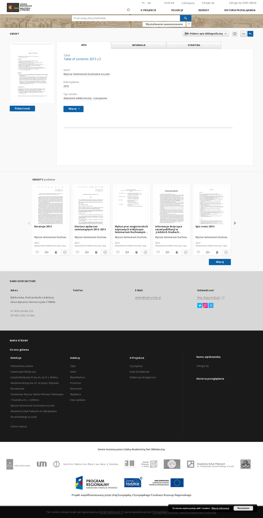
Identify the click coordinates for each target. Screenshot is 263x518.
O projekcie (136, 366)
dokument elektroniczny (77, 98)
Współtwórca (77, 377)
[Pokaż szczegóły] (64, 252)
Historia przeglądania (239, 10)
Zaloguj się (208, 2)
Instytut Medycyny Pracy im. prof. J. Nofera (34, 377)
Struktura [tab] (194, 45)
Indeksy (203, 10)
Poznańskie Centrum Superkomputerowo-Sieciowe (184, 512)
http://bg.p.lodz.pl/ (208, 297)
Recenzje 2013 (43, 226)
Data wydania (77, 400)
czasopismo (100, 98)
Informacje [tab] (138, 45)
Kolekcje (177, 10)
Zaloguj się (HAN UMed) (242, 2)
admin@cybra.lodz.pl (148, 297)
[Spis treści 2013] (212, 205)
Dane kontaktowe (139, 371)
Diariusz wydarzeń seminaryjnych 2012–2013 (90, 228)
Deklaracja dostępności (143, 377)
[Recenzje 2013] (51, 205)
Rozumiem (243, 508)
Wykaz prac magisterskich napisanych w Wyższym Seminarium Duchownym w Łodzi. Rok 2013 (131, 229)
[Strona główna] (128, 8)
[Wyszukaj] (185, 18)
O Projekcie (148, 10)
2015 (66, 86)
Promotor (75, 383)
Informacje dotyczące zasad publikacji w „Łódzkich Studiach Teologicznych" (168, 229)
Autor (73, 371)
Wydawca (75, 394)
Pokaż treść (22, 108)
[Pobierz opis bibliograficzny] (46, 252)
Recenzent (76, 388)
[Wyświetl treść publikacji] (55, 252)
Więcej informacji (220, 508)
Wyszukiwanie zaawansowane (164, 24)
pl (250, 34)
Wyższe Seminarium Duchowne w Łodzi (86, 74)
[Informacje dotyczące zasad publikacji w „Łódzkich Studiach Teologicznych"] (171, 205)
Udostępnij (188, 3)
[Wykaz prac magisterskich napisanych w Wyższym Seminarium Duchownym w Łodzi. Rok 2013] (131, 205)
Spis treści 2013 (204, 226)
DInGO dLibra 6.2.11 (111, 512)
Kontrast (169, 2)
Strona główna (19, 349)
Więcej (220, 261)
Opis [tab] (83, 45)
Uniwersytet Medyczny (23, 371)
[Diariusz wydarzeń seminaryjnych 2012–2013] (91, 205)
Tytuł (73, 366)
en (149, 3)
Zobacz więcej (19, 426)
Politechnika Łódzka (22, 366)
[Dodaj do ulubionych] (36, 252)
